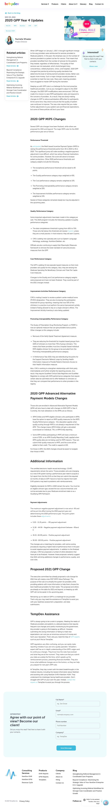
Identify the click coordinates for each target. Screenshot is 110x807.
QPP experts (75, 637)
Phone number (61, 721)
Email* (58, 710)
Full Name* (60, 700)
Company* (60, 732)
